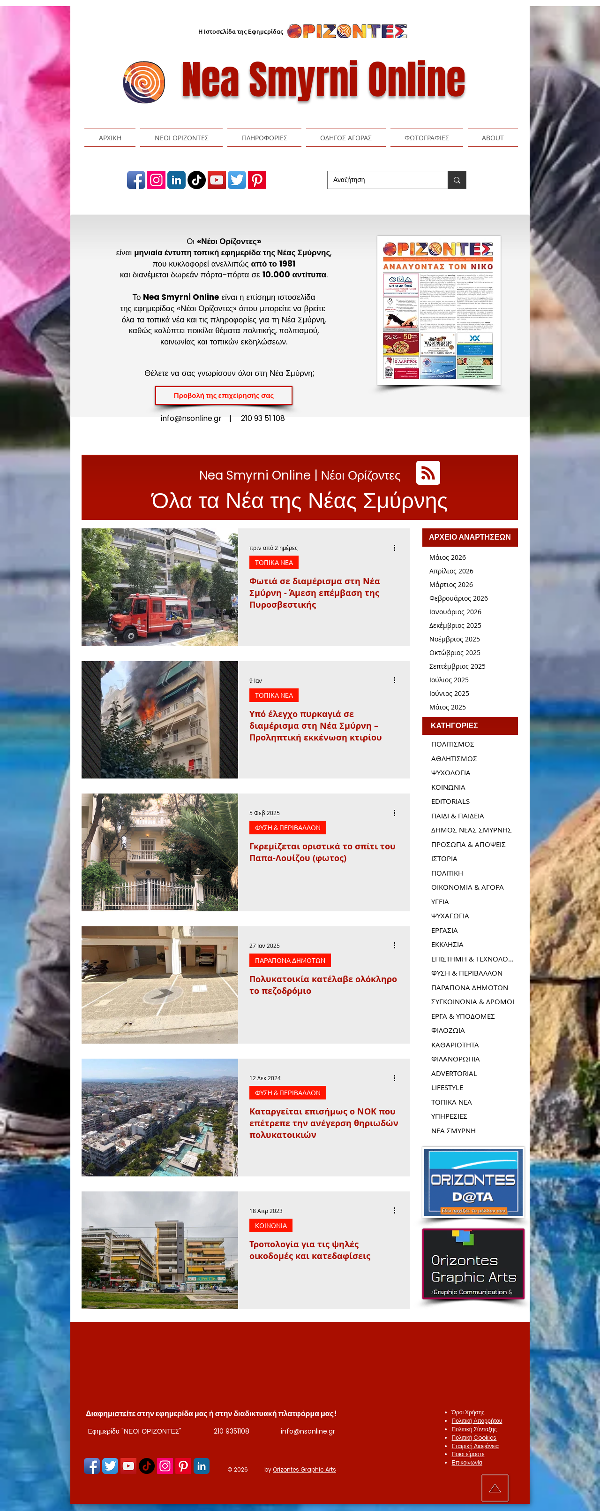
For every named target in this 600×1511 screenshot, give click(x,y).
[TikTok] (197, 180)
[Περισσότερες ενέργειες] (397, 547)
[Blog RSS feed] (428, 473)
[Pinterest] (257, 180)
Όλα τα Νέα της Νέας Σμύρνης (300, 500)
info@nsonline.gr (308, 1431)
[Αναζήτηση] (380, 180)
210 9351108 (231, 1431)
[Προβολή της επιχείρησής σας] (223, 395)
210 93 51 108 (263, 418)
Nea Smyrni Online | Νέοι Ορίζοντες (300, 475)
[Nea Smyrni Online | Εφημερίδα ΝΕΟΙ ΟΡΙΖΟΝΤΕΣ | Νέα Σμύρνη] (136, 180)
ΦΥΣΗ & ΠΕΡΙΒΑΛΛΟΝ (288, 827)
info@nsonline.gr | (201, 418)
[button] (181, 138)
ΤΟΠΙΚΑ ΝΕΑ (274, 562)
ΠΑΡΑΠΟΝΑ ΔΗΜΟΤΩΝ (290, 960)
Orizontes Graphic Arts (304, 1469)
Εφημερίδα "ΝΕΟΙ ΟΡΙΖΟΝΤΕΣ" (135, 1431)
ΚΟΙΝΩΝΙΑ (271, 1225)
